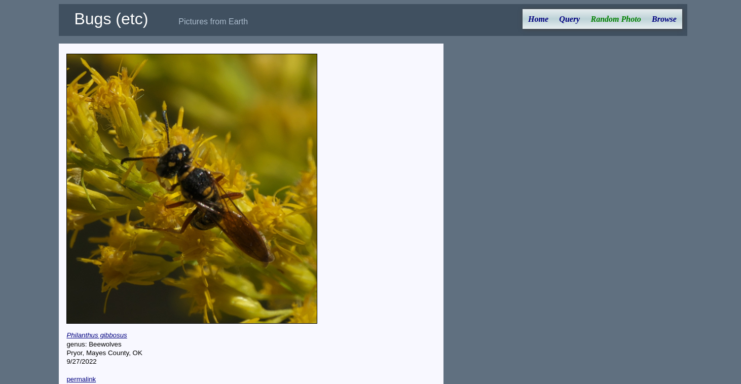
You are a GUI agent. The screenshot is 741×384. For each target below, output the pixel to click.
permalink (81, 379)
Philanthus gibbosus (96, 335)
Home (538, 19)
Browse (664, 19)
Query (569, 19)
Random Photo (616, 19)
